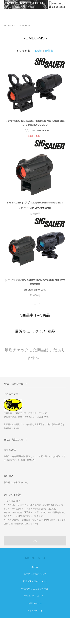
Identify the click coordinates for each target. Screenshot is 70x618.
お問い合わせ (35, 603)
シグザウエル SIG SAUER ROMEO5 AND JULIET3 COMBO (35, 282)
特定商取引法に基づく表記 (35, 588)
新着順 (49, 50)
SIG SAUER (9, 26)
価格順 (38, 50)
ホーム (35, 567)
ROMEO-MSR (25, 26)
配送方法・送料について (35, 581)
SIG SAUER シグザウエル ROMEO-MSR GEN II (35, 202)
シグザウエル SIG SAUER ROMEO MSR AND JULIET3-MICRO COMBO (35, 122)
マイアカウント (35, 610)
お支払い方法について (35, 574)
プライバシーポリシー (35, 596)
